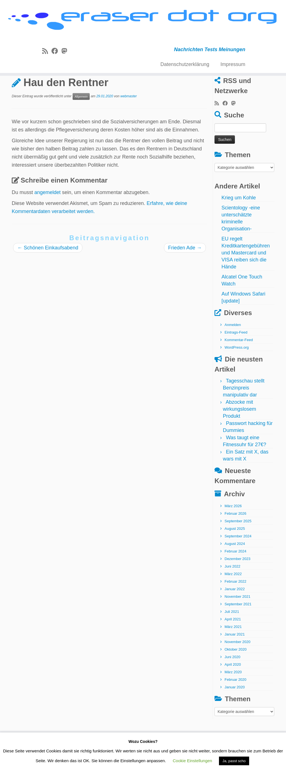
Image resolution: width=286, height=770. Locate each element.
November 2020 (238, 664)
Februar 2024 (235, 573)
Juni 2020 (232, 679)
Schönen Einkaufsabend (47, 269)
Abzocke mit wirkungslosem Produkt (239, 431)
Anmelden (233, 346)
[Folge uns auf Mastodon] (66, 52)
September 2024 (238, 558)
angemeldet (47, 214)
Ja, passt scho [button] (234, 761)
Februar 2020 (235, 701)
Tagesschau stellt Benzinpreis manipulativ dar (243, 409)
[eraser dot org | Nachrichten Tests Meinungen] (143, 22)
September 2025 (238, 543)
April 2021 (233, 641)
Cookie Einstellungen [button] (192, 760)
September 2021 (238, 626)
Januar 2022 (235, 611)
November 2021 (238, 618)
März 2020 (233, 694)
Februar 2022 (235, 603)
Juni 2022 (232, 588)
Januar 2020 (235, 709)
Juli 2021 (232, 633)
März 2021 (233, 648)
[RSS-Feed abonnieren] (46, 52)
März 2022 (233, 596)
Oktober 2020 (236, 671)
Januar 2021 (235, 656)
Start (17, 87)
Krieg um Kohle (238, 219)
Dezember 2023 (238, 580)
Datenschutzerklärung (184, 65)
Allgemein (39, 87)
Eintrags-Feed (236, 354)
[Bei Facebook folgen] (56, 52)
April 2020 (233, 686)
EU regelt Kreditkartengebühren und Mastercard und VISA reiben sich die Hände (245, 274)
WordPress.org (237, 369)
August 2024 (235, 565)
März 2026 (233, 528)
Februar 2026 (235, 535)
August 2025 (235, 550)
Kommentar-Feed (239, 362)
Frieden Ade (185, 269)
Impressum (232, 65)
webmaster (128, 118)
